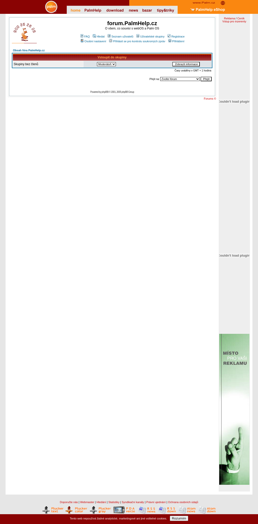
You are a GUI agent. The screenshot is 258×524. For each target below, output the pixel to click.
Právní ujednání (156, 502)
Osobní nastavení (93, 41)
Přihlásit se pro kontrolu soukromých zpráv (137, 41)
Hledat (99, 36)
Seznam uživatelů (120, 36)
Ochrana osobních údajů (183, 502)
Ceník (241, 18)
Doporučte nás (69, 502)
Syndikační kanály (133, 502)
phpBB (105, 91)
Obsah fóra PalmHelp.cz (29, 50)
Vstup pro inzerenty (234, 21)
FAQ (85, 36)
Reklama (229, 18)
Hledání (101, 502)
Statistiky (113, 502)
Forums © (210, 98)
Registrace (176, 36)
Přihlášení (176, 41)
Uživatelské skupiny (150, 36)
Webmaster (87, 502)
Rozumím (179, 518)
